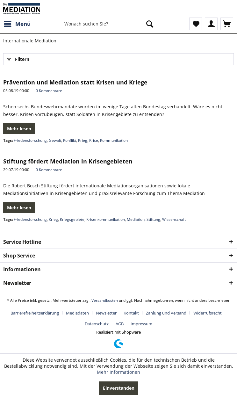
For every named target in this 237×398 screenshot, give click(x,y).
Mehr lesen (19, 129)
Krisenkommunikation (105, 219)
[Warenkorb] (226, 24)
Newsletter (106, 313)
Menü (17, 23)
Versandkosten (104, 300)
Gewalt (55, 140)
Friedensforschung (30, 140)
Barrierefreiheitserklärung (35, 313)
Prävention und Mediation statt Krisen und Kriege (75, 82)
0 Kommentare (49, 90)
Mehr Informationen (118, 372)
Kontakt (131, 313)
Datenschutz (97, 324)
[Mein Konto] (211, 24)
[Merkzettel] (195, 24)
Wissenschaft (174, 219)
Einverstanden (118, 388)
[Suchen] (149, 24)
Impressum (141, 324)
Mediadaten (77, 313)
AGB (120, 324)
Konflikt (69, 140)
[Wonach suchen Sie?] (108, 24)
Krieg (82, 140)
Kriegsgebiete (72, 219)
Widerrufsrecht (207, 313)
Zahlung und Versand (166, 313)
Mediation (136, 219)
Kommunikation (114, 140)
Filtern (18, 58)
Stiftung (153, 219)
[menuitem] (17, 24)
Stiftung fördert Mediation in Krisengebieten (68, 161)
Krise (93, 140)
